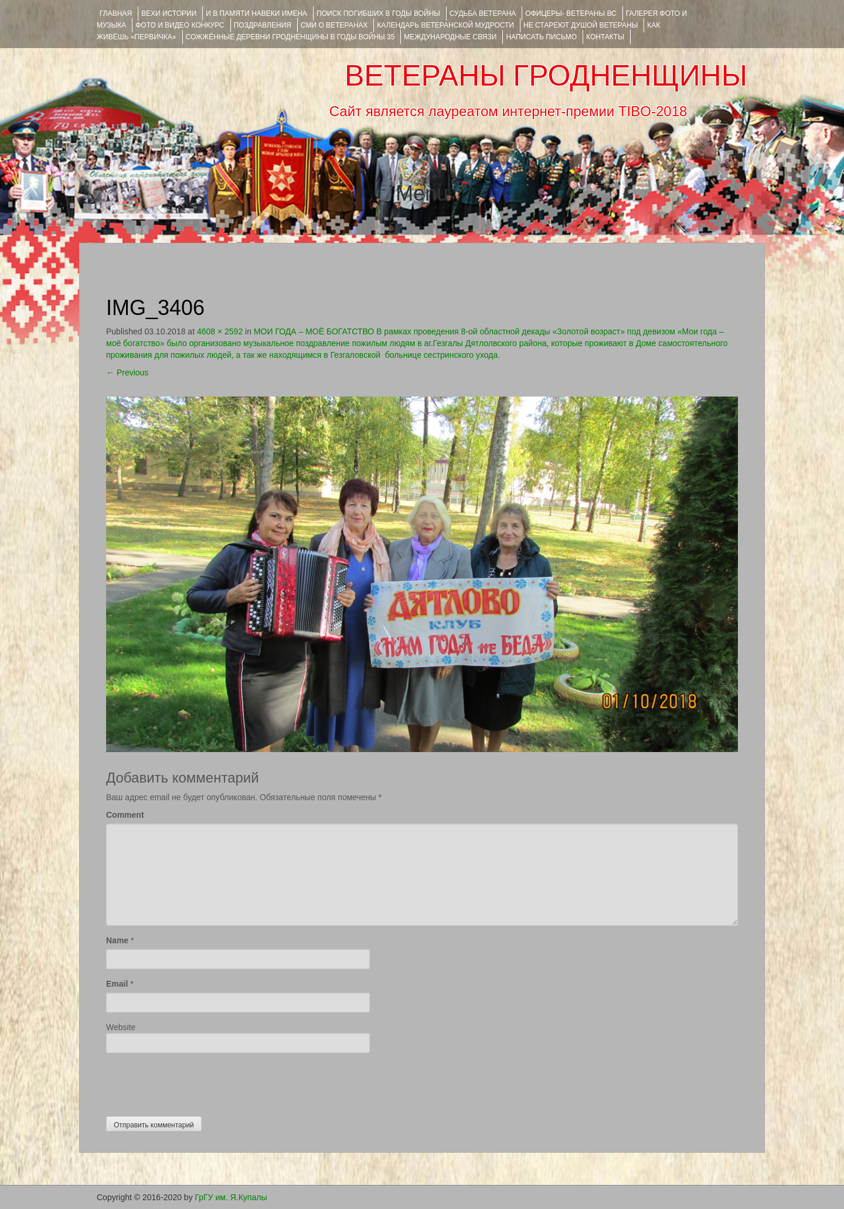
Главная (116, 13)
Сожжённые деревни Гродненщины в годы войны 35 (290, 37)
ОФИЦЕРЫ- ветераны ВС (570, 13)
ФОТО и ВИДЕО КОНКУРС (179, 25)
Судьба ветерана (483, 13)
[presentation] (195, 1082)
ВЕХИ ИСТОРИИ (168, 13)
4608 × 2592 (220, 331)
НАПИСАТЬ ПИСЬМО (541, 37)
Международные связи (450, 37)
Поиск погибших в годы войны (378, 13)
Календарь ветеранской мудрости (445, 25)
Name (117, 940)
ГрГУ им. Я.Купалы (231, 1197)
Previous (127, 372)
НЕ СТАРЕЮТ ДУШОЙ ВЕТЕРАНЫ (580, 25)
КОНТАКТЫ (605, 37)
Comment (125, 814)
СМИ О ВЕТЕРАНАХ (334, 25)
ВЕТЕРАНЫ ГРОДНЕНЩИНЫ (546, 76)
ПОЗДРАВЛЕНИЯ (262, 25)
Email (117, 983)
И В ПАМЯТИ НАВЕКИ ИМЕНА (256, 13)
